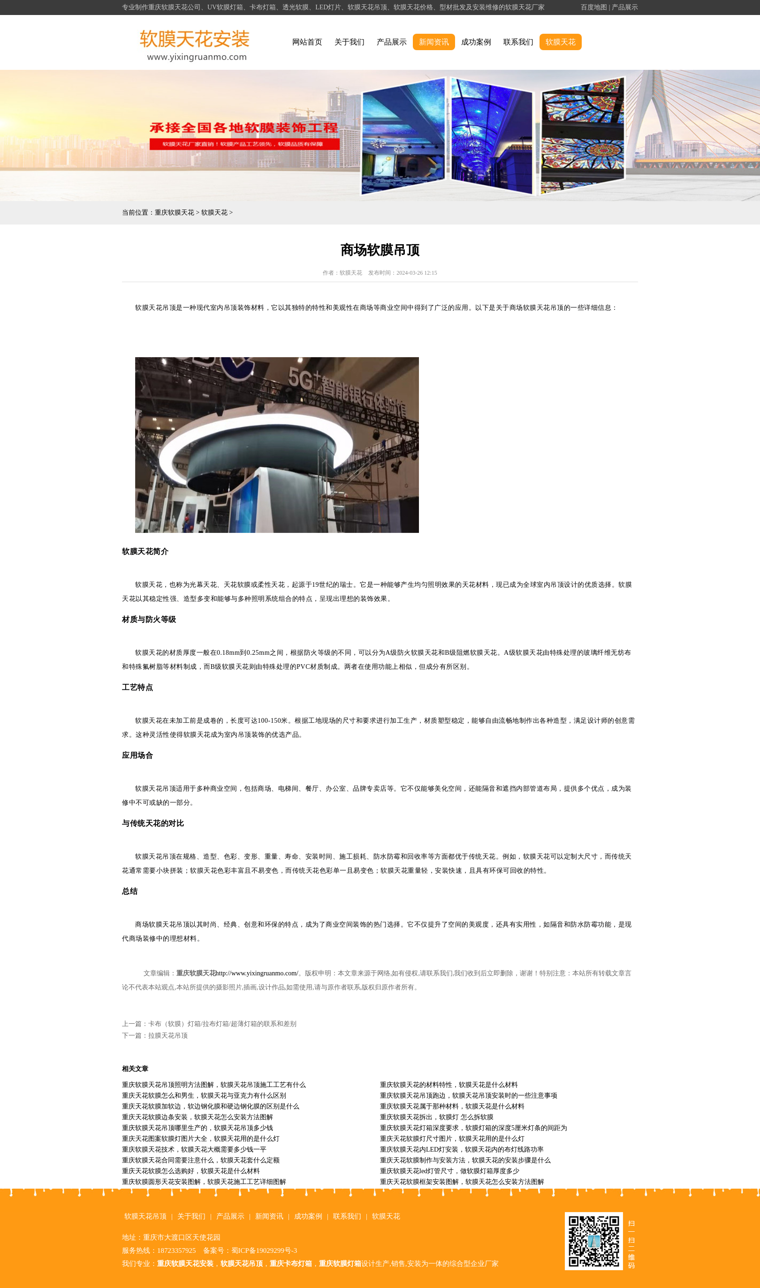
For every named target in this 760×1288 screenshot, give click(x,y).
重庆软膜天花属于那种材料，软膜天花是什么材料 (452, 1106)
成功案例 (476, 42)
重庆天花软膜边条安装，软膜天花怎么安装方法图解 (197, 1117)
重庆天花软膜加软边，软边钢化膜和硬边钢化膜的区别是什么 (210, 1106)
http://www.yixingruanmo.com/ (257, 973)
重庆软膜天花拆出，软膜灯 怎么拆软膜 (437, 1117)
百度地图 (594, 7)
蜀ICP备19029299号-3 (264, 1250)
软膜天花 (561, 42)
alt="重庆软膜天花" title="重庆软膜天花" (195, 42)
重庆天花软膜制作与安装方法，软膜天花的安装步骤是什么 (465, 1160)
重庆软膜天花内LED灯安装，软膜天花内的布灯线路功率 (462, 1149)
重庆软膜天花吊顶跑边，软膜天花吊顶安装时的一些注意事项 (468, 1095)
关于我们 (349, 42)
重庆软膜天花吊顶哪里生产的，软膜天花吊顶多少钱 (197, 1127)
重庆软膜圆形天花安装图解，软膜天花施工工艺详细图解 (204, 1181)
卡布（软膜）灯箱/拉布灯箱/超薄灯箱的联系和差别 (222, 1023)
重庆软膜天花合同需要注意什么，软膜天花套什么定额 (201, 1160)
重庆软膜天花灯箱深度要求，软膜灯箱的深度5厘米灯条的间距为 (473, 1127)
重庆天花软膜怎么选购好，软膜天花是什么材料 (191, 1171)
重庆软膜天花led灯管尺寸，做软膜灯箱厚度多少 (449, 1171)
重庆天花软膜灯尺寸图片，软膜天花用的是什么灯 (452, 1138)
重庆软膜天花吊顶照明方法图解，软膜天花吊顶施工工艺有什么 (214, 1084)
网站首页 (307, 42)
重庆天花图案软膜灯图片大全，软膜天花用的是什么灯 (201, 1138)
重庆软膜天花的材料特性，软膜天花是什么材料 (449, 1084)
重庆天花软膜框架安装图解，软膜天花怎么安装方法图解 (462, 1181)
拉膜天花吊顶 (168, 1035)
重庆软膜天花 (174, 212)
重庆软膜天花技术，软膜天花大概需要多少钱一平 (194, 1149)
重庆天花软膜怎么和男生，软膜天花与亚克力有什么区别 (204, 1095)
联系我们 (518, 42)
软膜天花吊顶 (145, 1216)
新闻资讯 (434, 42)
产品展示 (625, 7)
